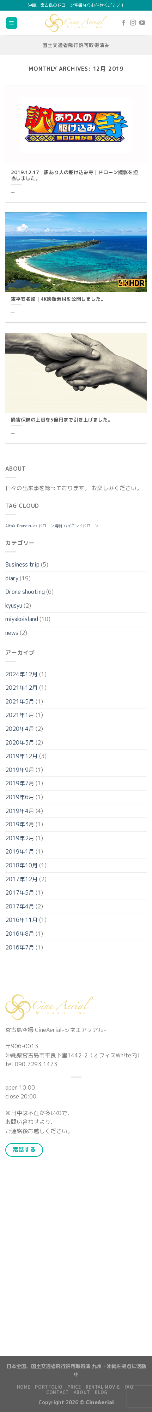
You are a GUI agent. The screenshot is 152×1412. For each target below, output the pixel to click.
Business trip (22, 564)
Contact (57, 1392)
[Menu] (12, 23)
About (82, 1392)
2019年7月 (19, 783)
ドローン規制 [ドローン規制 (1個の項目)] (50, 525)
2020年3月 (19, 742)
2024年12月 (21, 674)
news (11, 633)
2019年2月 (19, 838)
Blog (101, 1392)
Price (74, 1387)
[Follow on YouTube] (142, 23)
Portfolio (49, 1387)
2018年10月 (21, 865)
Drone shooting (25, 592)
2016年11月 (21, 920)
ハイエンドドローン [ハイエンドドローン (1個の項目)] (80, 525)
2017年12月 (21, 879)
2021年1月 (19, 715)
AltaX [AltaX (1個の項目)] (10, 525)
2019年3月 (19, 824)
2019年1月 (19, 851)
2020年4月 (19, 729)
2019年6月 (19, 797)
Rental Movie (103, 1387)
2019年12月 (21, 756)
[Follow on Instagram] (133, 23)
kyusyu (13, 605)
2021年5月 (19, 701)
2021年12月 (21, 687)
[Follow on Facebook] (124, 23)
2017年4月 (19, 906)
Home (23, 1387)
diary (11, 578)
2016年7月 (19, 947)
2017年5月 (19, 892)
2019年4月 (19, 811)
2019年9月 (19, 770)
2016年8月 (19, 933)
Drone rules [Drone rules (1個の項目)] (27, 525)
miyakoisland (21, 619)
